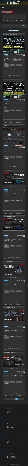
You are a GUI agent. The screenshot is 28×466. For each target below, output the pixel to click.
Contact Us (9, 440)
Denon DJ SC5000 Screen (9, 261)
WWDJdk (23, 146)
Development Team (21, 189)
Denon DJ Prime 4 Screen (9, 307)
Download (9, 408)
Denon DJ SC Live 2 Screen (10, 216)
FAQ (8, 426)
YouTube (9, 455)
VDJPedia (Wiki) (10, 427)
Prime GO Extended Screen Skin (11, 79)
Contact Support (10, 423)
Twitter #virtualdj (11, 457)
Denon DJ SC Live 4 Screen (10, 170)
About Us (9, 438)
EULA (8, 444)
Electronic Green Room (21, 54)
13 (8, 399)
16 (16, 399)
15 (14, 399)
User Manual (9, 425)
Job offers (9, 441)
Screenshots (9, 414)
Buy (8, 410)
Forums (8, 429)
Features (8, 411)
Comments (12, 122)
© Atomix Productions (14, 464)
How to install (19, 122)
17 (19, 399)
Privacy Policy (10, 442)
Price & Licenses (10, 412)
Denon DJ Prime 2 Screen (9, 352)
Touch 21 (6, 125)
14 (11, 399)
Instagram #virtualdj (11, 456)
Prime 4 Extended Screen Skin (10, 34)
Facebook (9, 453)
